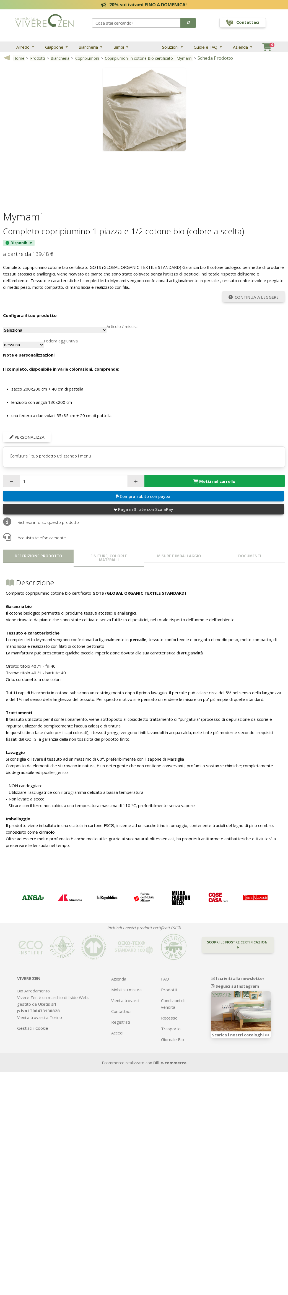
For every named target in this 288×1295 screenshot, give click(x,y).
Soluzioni (171, 47)
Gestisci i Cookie (32, 1028)
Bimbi (119, 47)
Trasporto (171, 1028)
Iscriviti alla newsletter (237, 978)
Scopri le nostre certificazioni (238, 945)
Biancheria (89, 47)
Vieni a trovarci (125, 1000)
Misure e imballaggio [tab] (179, 555)
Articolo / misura (122, 326)
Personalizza (27, 437)
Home (18, 58)
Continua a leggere (254, 297)
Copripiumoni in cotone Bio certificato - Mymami (148, 58)
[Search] (136, 23)
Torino (56, 1017)
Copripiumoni (87, 58)
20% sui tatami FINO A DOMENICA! (144, 4)
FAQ (165, 979)
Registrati (120, 1022)
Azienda (241, 47)
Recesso (169, 1018)
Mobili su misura (126, 989)
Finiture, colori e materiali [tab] (108, 557)
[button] (188, 23)
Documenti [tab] (249, 555)
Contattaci (121, 1011)
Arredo (23, 47)
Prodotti (37, 58)
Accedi (117, 1033)
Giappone (54, 47)
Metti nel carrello (214, 481)
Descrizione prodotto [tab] (38, 555)
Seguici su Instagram (235, 986)
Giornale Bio (172, 1039)
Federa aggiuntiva (61, 341)
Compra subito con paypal (144, 496)
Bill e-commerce (169, 1062)
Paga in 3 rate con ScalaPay (143, 509)
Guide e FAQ (206, 47)
